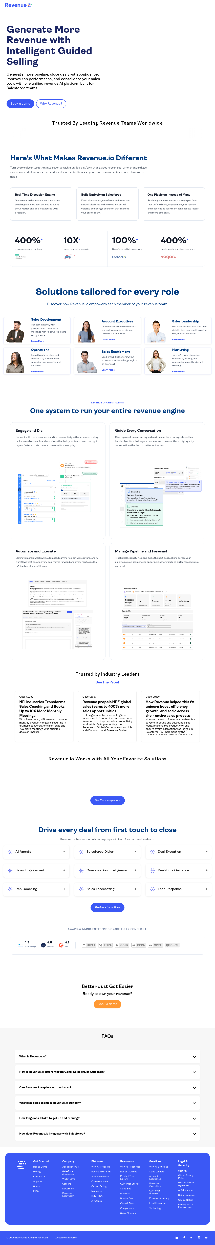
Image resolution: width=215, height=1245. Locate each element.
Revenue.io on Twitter (191, 1237)
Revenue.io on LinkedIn (177, 1237)
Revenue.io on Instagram (199, 1237)
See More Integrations (107, 799)
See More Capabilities (107, 907)
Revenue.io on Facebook (184, 1237)
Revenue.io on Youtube (206, 1237)
